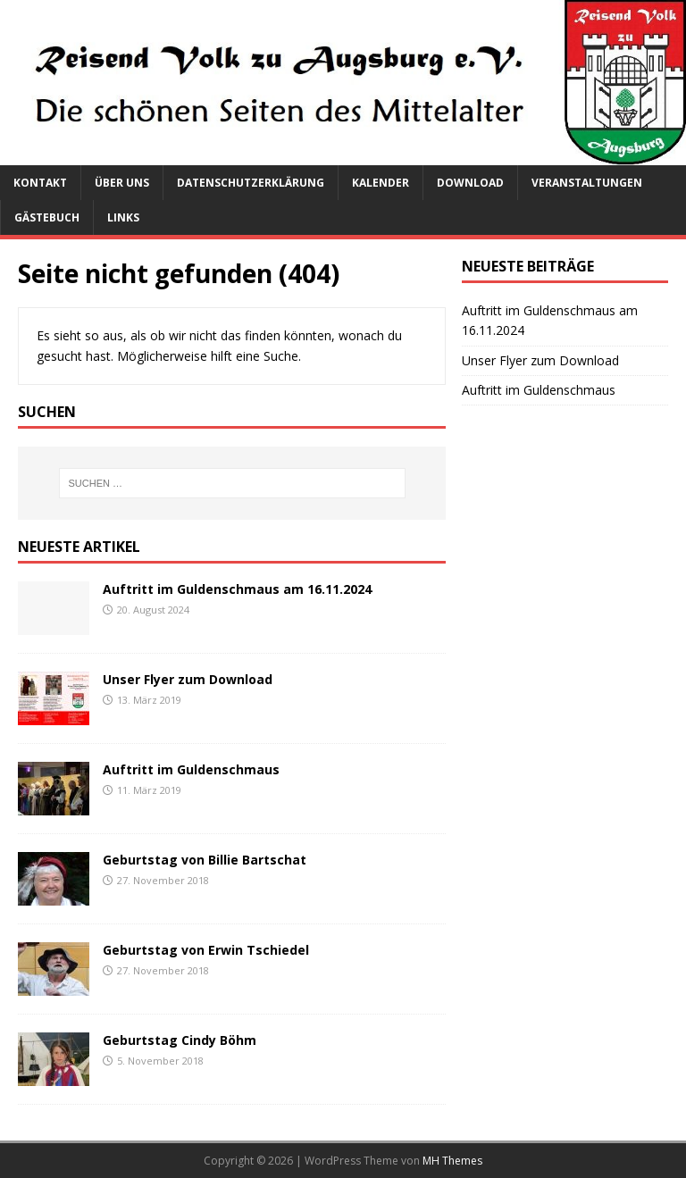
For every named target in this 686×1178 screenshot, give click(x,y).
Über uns (122, 182)
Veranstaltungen (586, 182)
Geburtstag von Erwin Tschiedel (206, 949)
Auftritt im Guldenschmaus (191, 769)
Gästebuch (46, 217)
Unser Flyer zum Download (187, 679)
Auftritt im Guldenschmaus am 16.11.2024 (237, 589)
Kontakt (40, 182)
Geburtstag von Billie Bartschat (204, 859)
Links (123, 217)
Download (470, 182)
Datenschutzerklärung (250, 182)
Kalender (380, 182)
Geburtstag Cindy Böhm (179, 1040)
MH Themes (452, 1160)
